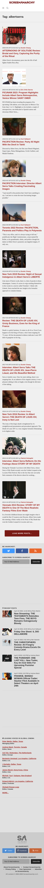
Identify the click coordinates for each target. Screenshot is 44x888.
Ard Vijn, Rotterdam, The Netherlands (17, 753)
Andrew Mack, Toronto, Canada (14, 747)
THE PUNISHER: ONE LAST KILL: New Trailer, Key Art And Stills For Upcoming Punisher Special (26, 663)
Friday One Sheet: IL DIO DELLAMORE (26, 632)
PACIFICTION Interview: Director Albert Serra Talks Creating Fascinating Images (21, 186)
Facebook (22, 850)
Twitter (8, 850)
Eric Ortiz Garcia (27, 90)
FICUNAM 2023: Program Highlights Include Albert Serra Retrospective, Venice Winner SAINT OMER (20, 95)
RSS (35, 850)
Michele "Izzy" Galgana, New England (17, 776)
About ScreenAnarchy (12, 867)
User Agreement (25, 869)
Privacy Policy (11, 869)
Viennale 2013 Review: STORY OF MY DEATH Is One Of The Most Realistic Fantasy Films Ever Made (21, 508)
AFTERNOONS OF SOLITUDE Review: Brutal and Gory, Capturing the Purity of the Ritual (21, 53)
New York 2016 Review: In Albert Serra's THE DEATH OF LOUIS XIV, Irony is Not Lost (19, 417)
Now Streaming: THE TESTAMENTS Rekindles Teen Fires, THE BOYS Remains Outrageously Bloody (26, 618)
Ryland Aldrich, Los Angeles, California (17, 781)
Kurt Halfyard (25, 139)
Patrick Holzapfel (27, 458)
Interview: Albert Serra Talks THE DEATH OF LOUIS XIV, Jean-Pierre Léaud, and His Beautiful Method (19, 370)
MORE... (5, 793)
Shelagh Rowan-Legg (10, 787)
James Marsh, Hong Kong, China (15, 770)
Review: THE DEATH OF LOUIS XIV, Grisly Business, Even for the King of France (21, 323)
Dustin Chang (26, 48)
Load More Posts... (22, 533)
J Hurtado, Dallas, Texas (11, 764)
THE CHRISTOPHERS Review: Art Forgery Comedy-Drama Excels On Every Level (27, 646)
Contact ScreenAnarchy (31, 867)
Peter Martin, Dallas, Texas (12, 741)
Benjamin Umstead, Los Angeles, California (19, 758)
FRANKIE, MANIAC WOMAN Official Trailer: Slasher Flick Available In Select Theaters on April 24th (26, 681)
